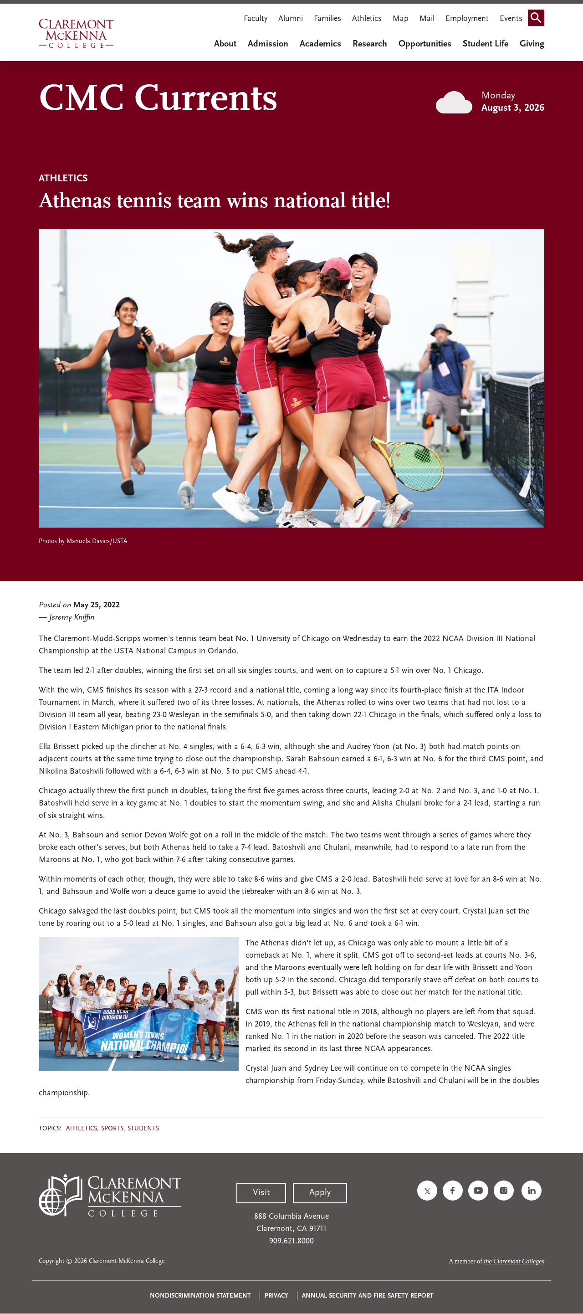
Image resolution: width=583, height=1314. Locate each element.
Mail (427, 19)
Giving (532, 44)
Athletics (367, 19)
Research (370, 44)
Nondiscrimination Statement (200, 1296)
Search (538, 19)
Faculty (255, 19)
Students (143, 1128)
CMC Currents (158, 100)
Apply (320, 1192)
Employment (467, 19)
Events (511, 19)
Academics (320, 44)
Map (401, 19)
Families (327, 19)
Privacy (276, 1296)
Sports (112, 1128)
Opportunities (425, 44)
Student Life (485, 44)
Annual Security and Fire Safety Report (368, 1296)
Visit (261, 1192)
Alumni (290, 19)
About (225, 44)
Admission (268, 44)
